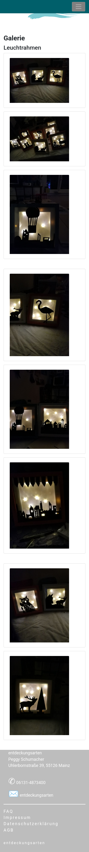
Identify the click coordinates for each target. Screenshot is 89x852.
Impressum (17, 817)
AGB (9, 830)
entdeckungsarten (36, 795)
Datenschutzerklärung (31, 823)
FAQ (8, 811)
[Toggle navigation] (78, 6)
